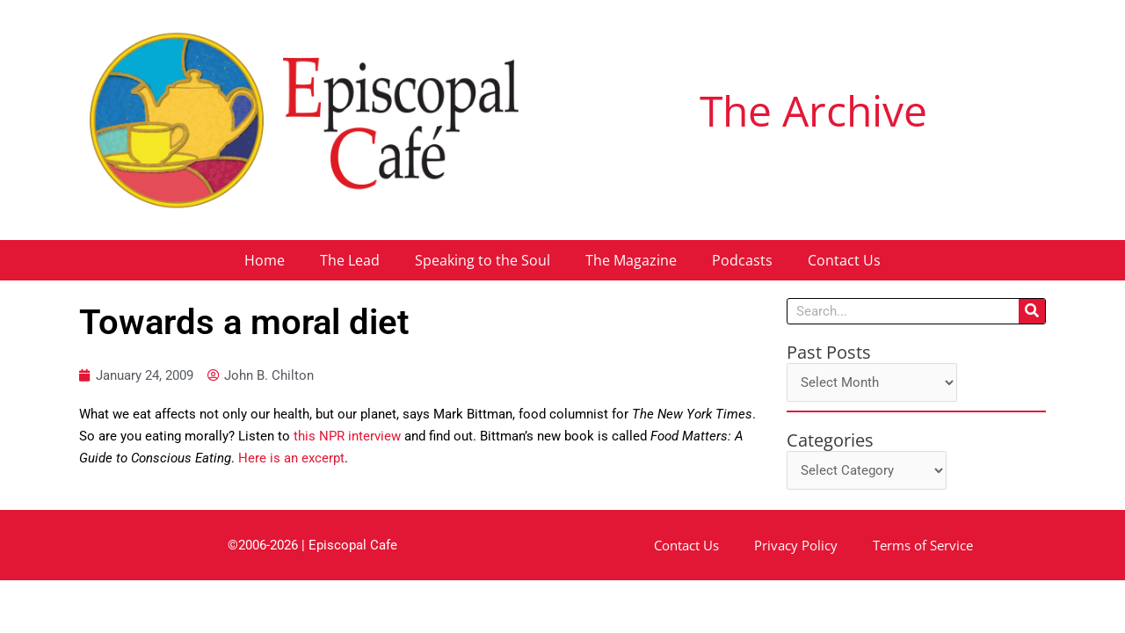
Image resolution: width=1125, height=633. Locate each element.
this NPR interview (347, 436)
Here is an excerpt (291, 458)
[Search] (1032, 311)
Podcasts (742, 260)
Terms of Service (923, 545)
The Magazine (631, 260)
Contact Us (844, 260)
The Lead (350, 260)
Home (264, 260)
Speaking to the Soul (482, 260)
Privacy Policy (796, 545)
